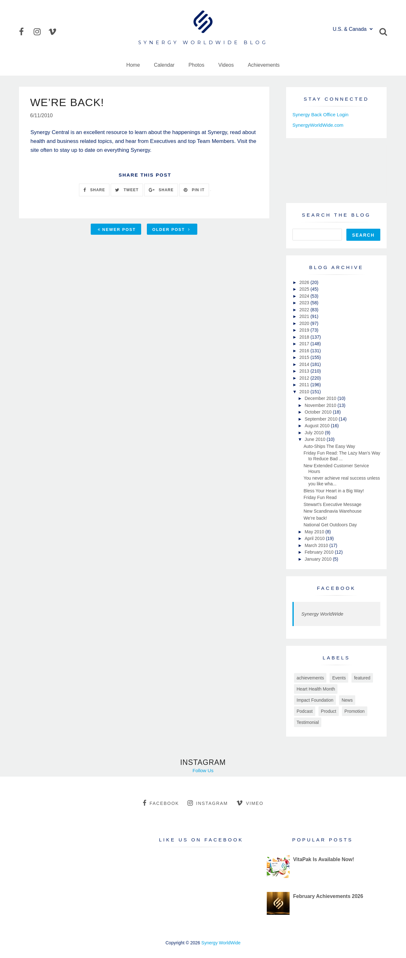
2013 (305, 371)
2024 (305, 296)
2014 (305, 364)
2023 (305, 302)
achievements (310, 677)
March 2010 (316, 545)
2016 (305, 350)
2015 (305, 357)
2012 (305, 378)
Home (133, 65)
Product (328, 711)
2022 (305, 309)
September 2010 (321, 419)
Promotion (354, 711)
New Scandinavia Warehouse (333, 511)
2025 (305, 289)
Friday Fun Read (320, 497)
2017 (305, 343)
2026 (305, 282)
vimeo (249, 803)
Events (339, 677)
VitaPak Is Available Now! (323, 859)
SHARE (94, 190)
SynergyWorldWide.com (318, 125)
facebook (161, 803)
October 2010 (318, 412)
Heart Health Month (316, 689)
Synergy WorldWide (322, 614)
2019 (305, 330)
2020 (305, 323)
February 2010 (319, 552)
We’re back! (315, 518)
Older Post (171, 229)
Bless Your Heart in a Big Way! (334, 490)
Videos (226, 65)
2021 (305, 316)
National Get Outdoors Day (330, 524)
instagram (207, 803)
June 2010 (315, 439)
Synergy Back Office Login (320, 114)
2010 (305, 391)
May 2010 (314, 531)
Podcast (305, 711)
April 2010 (315, 538)
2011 (305, 384)
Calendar (164, 65)
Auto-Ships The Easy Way (329, 446)
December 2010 (320, 398)
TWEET (126, 190)
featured (362, 677)
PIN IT (194, 190)
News (347, 700)
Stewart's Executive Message (332, 504)
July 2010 (314, 432)
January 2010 (318, 559)
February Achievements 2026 (328, 896)
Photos (196, 65)
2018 (305, 337)
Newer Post (117, 229)
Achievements (264, 65)
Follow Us (203, 770)
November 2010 (320, 405)
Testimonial (308, 722)
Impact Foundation (315, 700)
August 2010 (317, 425)
